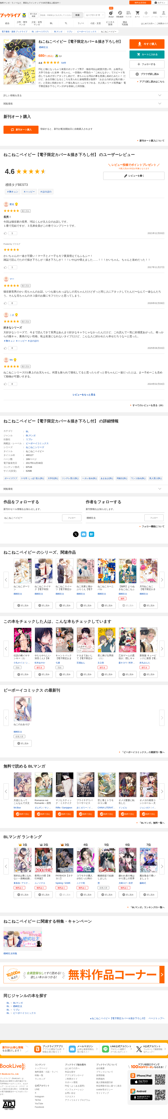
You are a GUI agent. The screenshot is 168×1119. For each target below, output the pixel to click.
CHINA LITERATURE (108, 807)
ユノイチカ (40, 883)
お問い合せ (70, 1093)
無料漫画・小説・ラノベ (46, 1072)
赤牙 (131, 883)
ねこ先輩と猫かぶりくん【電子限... (85, 589)
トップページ (41, 1068)
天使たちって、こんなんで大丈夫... (22, 803)
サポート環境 (71, 1082)
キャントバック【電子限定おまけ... (64, 658)
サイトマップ (102, 1093)
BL (51, 23)
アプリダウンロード (74, 1075)
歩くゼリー (82, 807)
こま (12, 315)
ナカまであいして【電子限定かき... (85, 658)
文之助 (101, 663)
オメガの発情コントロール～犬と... (148, 803)
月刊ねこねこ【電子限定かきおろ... (148, 589)
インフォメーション (74, 1089)
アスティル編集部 (30, 883)
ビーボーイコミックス (37, 443)
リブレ (29, 439)
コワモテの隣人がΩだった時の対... (85, 878)
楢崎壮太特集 (10, 953)
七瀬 (58, 663)
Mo (11, 359)
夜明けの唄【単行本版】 (43, 877)
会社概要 (100, 1068)
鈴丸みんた (145, 663)
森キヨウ (123, 663)
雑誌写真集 (125, 23)
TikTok (38, 1100)
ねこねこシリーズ (35, 447)
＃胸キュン (12, 191)
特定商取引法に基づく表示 (108, 1086)
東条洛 (17, 883)
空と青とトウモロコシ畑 (106, 801)
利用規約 (100, 1079)
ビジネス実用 (110, 23)
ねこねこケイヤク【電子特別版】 (43, 589)
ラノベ (81, 23)
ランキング (40, 1079)
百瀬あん (81, 663)
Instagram (39, 1096)
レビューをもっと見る (84, 394)
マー (12, 279)
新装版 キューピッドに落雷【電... (149, 657)
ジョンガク (145, 807)
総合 (7, 23)
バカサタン (157, 807)
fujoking (59, 883)
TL (66, 23)
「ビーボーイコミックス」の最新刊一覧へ (142, 752)
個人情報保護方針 (104, 1082)
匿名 (12, 204)
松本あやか (40, 663)
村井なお (133, 663)
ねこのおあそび (22, 724)
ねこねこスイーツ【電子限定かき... (64, 589)
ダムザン (39, 807)
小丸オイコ (19, 663)
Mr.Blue (17, 807)
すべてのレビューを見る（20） (148, 405)
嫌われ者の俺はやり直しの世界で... (127, 878)
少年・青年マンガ (22, 23)
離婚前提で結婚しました (106, 877)
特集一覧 (39, 1075)
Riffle (58, 807)
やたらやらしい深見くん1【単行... (43, 658)
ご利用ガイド (162, 23)
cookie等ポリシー (104, 1089)
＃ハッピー (29, 191)
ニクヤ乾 (81, 883)
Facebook (39, 1107)
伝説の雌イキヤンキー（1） (22, 657)
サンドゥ (49, 807)
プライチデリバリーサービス (85, 801)
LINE (37, 1089)
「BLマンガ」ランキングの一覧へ (147, 907)
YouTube (39, 1103)
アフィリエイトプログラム (77, 1100)
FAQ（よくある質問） (75, 1086)
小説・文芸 (95, 23)
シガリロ (30, 663)
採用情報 (100, 1075)
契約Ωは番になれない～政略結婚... (22, 877)
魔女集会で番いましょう (148, 877)
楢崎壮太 (43, 47)
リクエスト (70, 1096)
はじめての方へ (148, 23)
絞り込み (33, 15)
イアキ (92, 807)
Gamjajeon (67, 807)
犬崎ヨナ (123, 883)
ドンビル (123, 807)
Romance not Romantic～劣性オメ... (43, 803)
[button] (23, 605)
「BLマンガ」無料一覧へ (151, 823)
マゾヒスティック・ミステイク (64, 801)
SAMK (68, 883)
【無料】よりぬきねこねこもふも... (127, 589)
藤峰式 (143, 883)
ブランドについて (104, 1072)
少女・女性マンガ (36, 23)
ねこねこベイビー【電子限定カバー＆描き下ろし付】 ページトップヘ (127, 1018)
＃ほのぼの (45, 191)
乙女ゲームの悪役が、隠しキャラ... (127, 658)
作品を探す (70, 1072)
